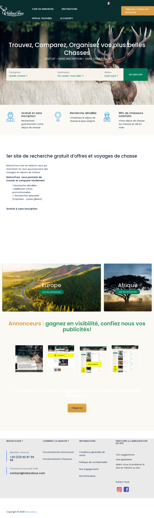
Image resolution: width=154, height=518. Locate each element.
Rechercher (135, 74)
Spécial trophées (42, 18)
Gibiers (107, 72)
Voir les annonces (43, 9)
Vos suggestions (125, 454)
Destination (63, 72)
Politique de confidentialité (93, 462)
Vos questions (124, 459)
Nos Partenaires (87, 476)
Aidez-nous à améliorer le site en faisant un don (130, 466)
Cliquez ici (77, 407)
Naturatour (31, 511)
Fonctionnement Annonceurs (58, 452)
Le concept (66, 18)
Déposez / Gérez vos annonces (136, 11)
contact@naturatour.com (27, 473)
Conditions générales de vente (92, 454)
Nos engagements (89, 469)
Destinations (69, 9)
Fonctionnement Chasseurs (57, 459)
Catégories (14, 72)
